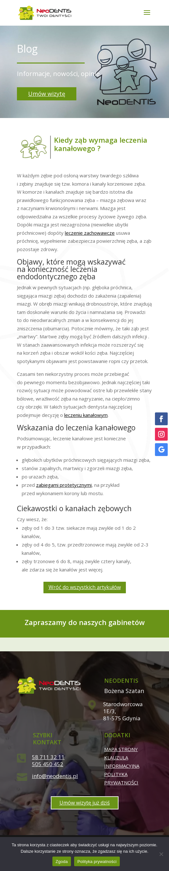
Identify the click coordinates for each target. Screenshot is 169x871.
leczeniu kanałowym (86, 415)
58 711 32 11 (48, 757)
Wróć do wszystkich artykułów (85, 587)
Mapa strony (121, 749)
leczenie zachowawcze (90, 233)
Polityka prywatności (97, 861)
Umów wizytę (46, 93)
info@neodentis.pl (55, 776)
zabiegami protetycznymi (64, 485)
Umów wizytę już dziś (84, 802)
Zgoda (62, 861)
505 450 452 (47, 764)
